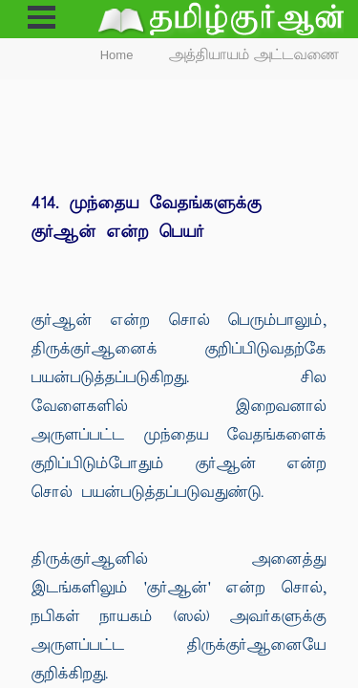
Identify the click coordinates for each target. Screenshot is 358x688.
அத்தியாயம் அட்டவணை (254, 55)
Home (117, 55)
